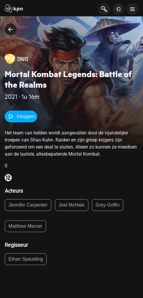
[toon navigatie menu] (132, 9)
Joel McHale (72, 204)
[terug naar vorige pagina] (10, 29)
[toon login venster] (118, 9)
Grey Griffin (108, 204)
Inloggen (21, 116)
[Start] (14, 9)
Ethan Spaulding (26, 259)
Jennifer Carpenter (28, 204)
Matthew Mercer (25, 226)
